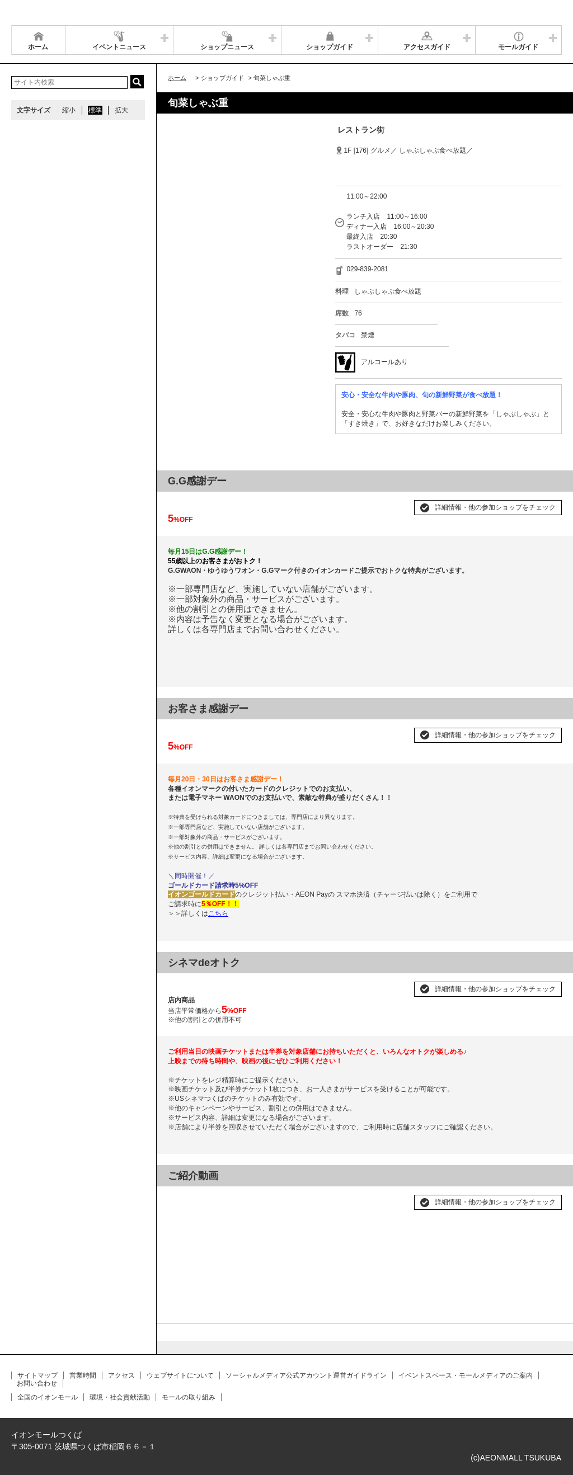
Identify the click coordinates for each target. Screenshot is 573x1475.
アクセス (121, 1375)
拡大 (121, 110)
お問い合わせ (37, 1383)
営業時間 (82, 1375)
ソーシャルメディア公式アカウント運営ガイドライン (306, 1375)
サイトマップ (37, 1375)
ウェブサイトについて (180, 1375)
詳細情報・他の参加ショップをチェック (495, 507)
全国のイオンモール (47, 1397)
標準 (95, 110)
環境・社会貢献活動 (120, 1397)
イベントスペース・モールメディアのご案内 (465, 1375)
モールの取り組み (188, 1397)
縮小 (69, 110)
